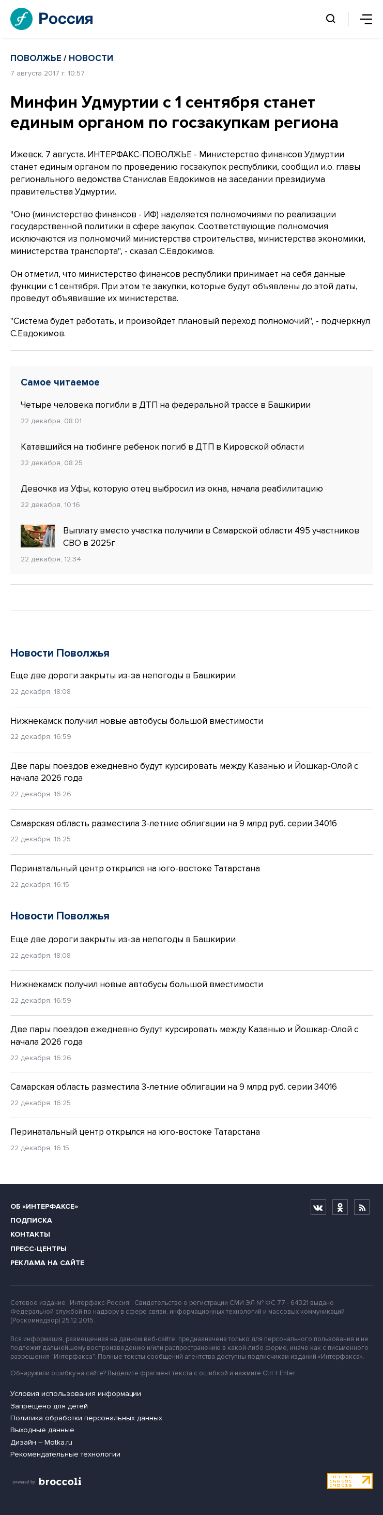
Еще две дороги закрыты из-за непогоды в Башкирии (123, 675)
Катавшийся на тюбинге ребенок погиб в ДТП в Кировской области (162, 446)
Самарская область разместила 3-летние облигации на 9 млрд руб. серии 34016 (173, 823)
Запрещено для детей (49, 1406)
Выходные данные (42, 1429)
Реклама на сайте (47, 1262)
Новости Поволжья (60, 653)
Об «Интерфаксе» (44, 1206)
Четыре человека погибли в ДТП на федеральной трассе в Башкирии (166, 404)
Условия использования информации (75, 1393)
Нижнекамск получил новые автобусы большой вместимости (136, 721)
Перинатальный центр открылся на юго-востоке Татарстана (135, 868)
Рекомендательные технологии (65, 1454)
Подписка (31, 1220)
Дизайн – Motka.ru (41, 1442)
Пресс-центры (38, 1248)
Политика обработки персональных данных (86, 1418)
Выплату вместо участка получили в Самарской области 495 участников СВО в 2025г (190, 536)
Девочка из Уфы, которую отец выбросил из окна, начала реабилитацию (172, 488)
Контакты (30, 1234)
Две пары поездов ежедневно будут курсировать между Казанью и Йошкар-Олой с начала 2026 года (184, 772)
